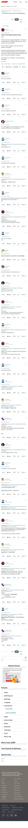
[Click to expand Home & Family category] (2, 720)
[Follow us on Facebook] (3, 815)
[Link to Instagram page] (11, 815)
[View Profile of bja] (6, 380)
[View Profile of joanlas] (7, 250)
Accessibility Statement (5, 807)
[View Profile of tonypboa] (7, 173)
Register (2, 758)
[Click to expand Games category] (2, 692)
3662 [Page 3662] (12, 19)
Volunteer (3, 783)
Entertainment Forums (16, 10)
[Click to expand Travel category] (2, 733)
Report (20, 67)
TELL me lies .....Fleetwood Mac (18, 63)
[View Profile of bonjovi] (7, 282)
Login (20, 1)
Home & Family (8, 720)
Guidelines (8, 6)
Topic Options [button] (6, 25)
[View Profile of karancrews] (7, 138)
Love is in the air (7, 63)
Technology (7, 730)
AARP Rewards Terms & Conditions (17, 807)
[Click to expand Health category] (2, 716)
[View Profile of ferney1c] (7, 192)
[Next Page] (25, 22)
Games (6, 692)
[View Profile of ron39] (6, 608)
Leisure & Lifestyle (11, 712)
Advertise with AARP (17, 778)
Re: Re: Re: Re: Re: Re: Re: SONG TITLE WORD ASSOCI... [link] (13, 13)
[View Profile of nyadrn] (7, 29)
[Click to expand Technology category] (2, 730)
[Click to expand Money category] (2, 723)
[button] (26, 2)
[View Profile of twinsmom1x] (8, 157)
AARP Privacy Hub (5, 805)
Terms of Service (12, 805)
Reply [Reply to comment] (23, 82)
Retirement (7, 726)
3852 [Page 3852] (21, 21)
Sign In (2, 761)
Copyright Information (5, 809)
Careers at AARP (16, 783)
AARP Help (7, 699)
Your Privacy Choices (11, 811)
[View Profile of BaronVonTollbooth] (9, 121)
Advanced (25, 660)
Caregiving (7, 702)
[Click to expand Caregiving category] (2, 702)
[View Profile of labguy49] (7, 73)
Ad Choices (4, 811)
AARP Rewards (8, 696)
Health (6, 716)
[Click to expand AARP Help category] (2, 699)
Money (6, 723)
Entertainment (8, 705)
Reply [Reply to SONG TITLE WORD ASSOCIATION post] (23, 66)
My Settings (3, 6)
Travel (6, 733)
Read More (3, 61)
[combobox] (14, 658)
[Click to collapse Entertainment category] (2, 705)
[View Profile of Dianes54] (7, 105)
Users (2, 660)
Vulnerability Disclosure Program (16, 809)
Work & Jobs (7, 736)
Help (12, 6)
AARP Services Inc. (17, 785)
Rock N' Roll (9, 709)
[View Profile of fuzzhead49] (7, 89)
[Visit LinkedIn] (15, 815)
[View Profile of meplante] (7, 232)
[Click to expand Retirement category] (2, 726)
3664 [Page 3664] (21, 19)
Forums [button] (15, 6)
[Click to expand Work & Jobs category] (2, 736)
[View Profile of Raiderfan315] (8, 418)
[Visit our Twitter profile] (7, 815)
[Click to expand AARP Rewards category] (2, 695)
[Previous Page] (3, 19)
